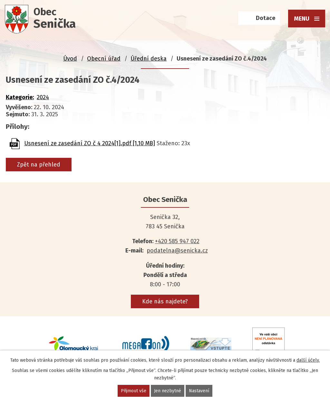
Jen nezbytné (167, 391)
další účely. (308, 360)
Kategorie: (20, 97)
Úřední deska (149, 58)
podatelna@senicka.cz (177, 250)
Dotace (265, 18)
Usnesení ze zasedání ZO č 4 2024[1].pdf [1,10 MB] (89, 143)
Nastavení (199, 391)
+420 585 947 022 (177, 241)
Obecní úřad (104, 58)
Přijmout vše (133, 391)
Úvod (70, 58)
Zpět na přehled (38, 164)
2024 (43, 97)
